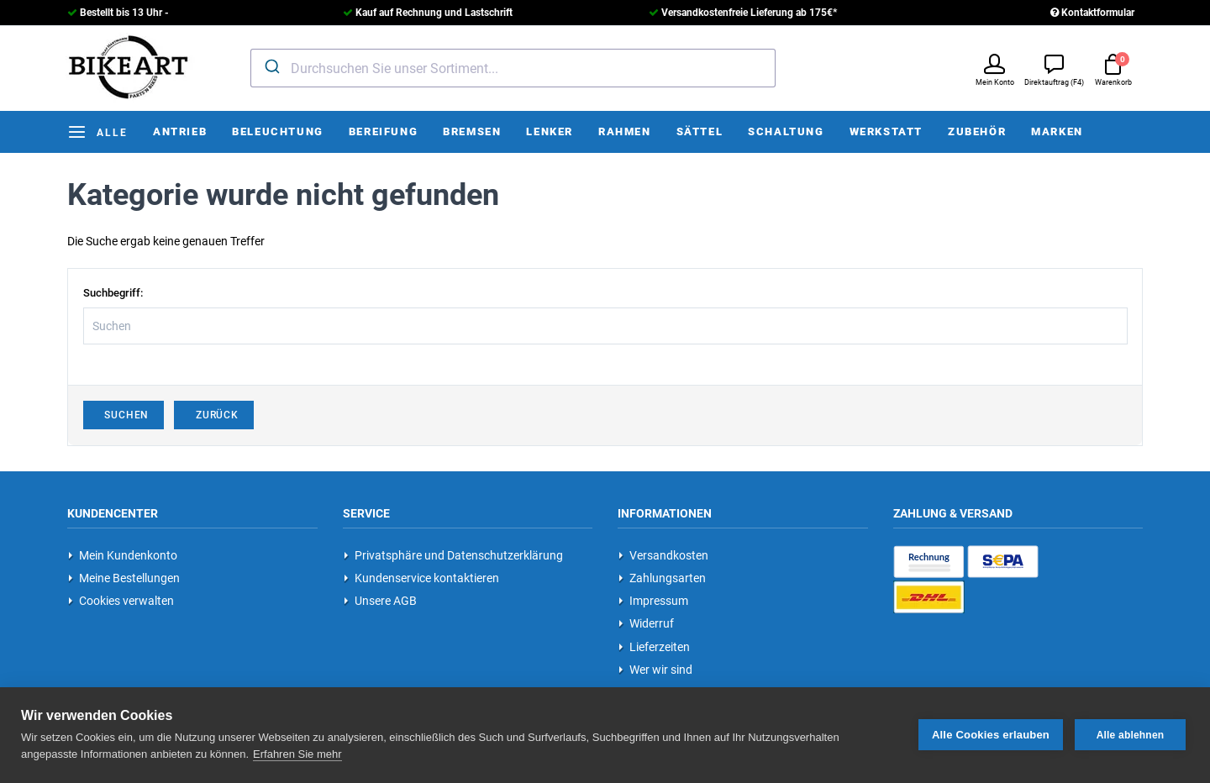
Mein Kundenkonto (122, 555)
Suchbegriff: (113, 292)
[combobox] (513, 68)
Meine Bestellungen (124, 578)
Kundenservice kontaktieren (421, 578)
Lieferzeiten (654, 647)
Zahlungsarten (662, 578)
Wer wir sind (655, 669)
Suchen (124, 415)
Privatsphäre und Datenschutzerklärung (453, 555)
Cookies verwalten (121, 600)
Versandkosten (663, 555)
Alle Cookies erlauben (991, 734)
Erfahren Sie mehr (297, 754)
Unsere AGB (380, 600)
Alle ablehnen (1131, 735)
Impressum (653, 600)
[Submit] (271, 66)
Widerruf (646, 623)
